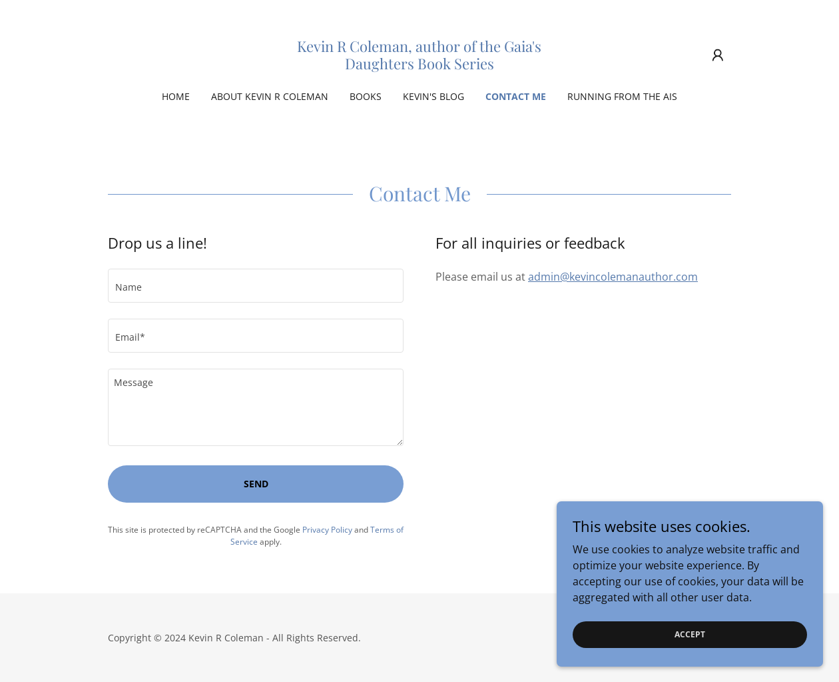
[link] (419, 65)
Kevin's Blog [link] (433, 96)
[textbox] (256, 286)
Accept (690, 652)
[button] (717, 55)
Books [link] (366, 96)
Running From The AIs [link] (622, 96)
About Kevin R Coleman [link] (269, 96)
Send (256, 483)
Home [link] (176, 96)
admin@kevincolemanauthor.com (613, 276)
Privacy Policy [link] (327, 529)
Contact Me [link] (515, 96)
